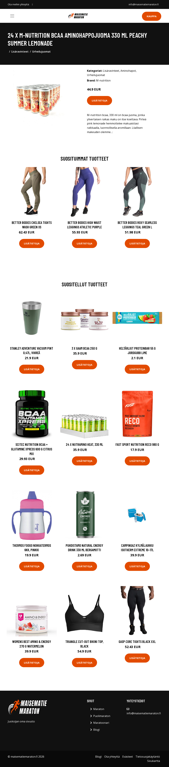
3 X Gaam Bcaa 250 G (84, 348)
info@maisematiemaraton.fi (144, 4)
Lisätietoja (99, 100)
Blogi (96, 729)
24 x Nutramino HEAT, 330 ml (84, 444)
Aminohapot (128, 71)
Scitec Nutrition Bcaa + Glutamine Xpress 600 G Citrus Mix (31, 449)
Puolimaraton (101, 716)
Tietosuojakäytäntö (147, 756)
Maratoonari (101, 723)
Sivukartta (153, 761)
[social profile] (32, 4)
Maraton (98, 709)
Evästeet (127, 756)
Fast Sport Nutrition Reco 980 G (137, 444)
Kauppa (151, 16)
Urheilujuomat (41, 51)
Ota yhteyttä (112, 756)
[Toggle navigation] (12, 16)
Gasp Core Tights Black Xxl (137, 641)
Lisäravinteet (20, 51)
